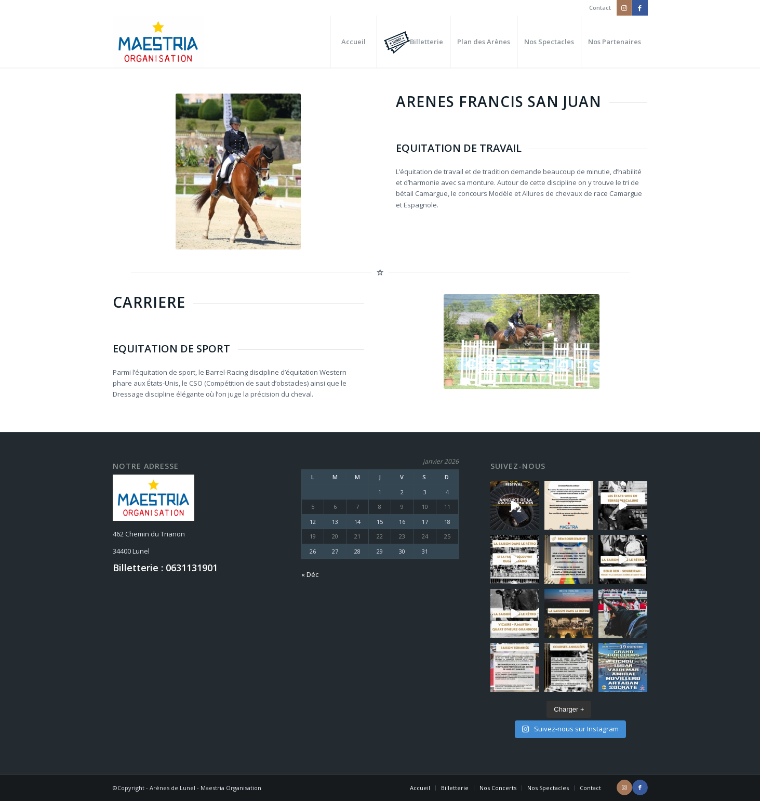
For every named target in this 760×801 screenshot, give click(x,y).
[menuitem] (597, 7)
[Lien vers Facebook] (640, 8)
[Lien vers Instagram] (624, 8)
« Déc (309, 574)
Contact (600, 7)
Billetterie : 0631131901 (165, 567)
